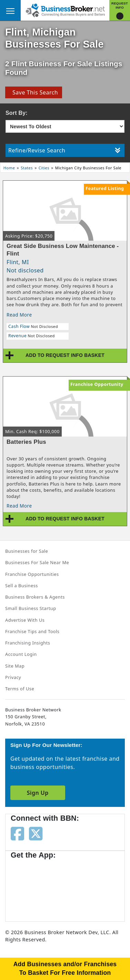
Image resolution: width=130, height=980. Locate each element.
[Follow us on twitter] (35, 833)
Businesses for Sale (26, 551)
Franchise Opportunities (32, 574)
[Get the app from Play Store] (90, 887)
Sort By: (17, 113)
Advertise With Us (24, 620)
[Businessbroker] (65, 9)
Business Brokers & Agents (35, 597)
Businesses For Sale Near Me (37, 562)
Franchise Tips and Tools (32, 631)
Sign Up (38, 793)
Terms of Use (19, 689)
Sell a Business (21, 585)
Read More (19, 314)
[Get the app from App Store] (35, 887)
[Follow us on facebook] (17, 833)
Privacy (13, 677)
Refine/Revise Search (64, 150)
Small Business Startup (30, 608)
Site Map (14, 666)
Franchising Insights (27, 643)
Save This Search (33, 92)
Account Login (21, 654)
